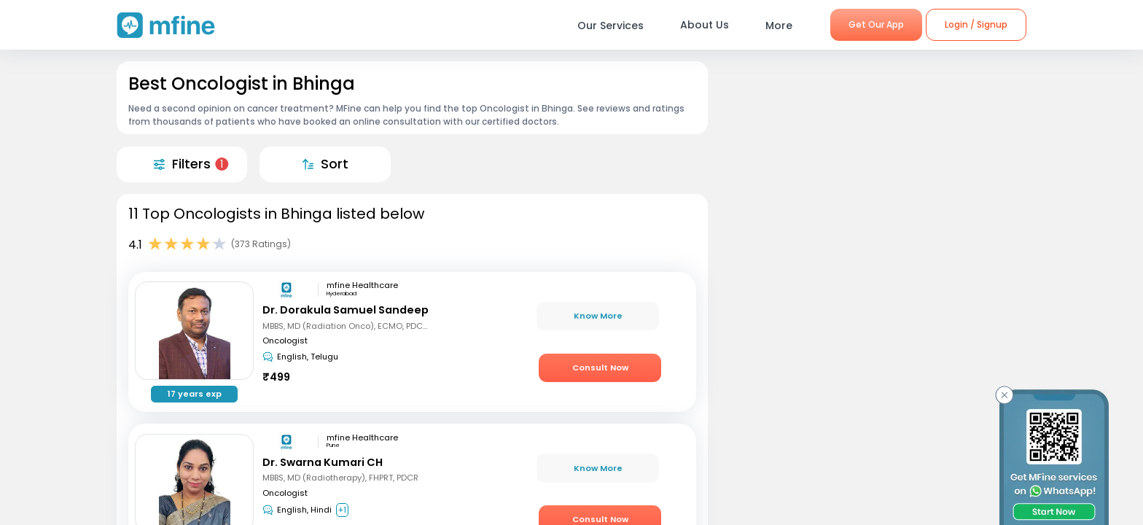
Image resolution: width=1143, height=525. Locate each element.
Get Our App (876, 24)
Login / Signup (976, 24)
